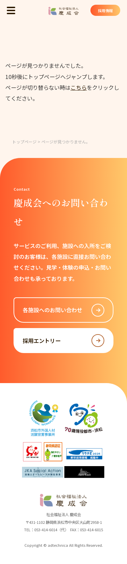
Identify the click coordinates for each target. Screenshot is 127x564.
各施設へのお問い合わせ (64, 310)
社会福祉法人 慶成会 (63, 11)
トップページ (24, 141)
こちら (78, 87)
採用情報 (105, 10)
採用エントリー (64, 340)
